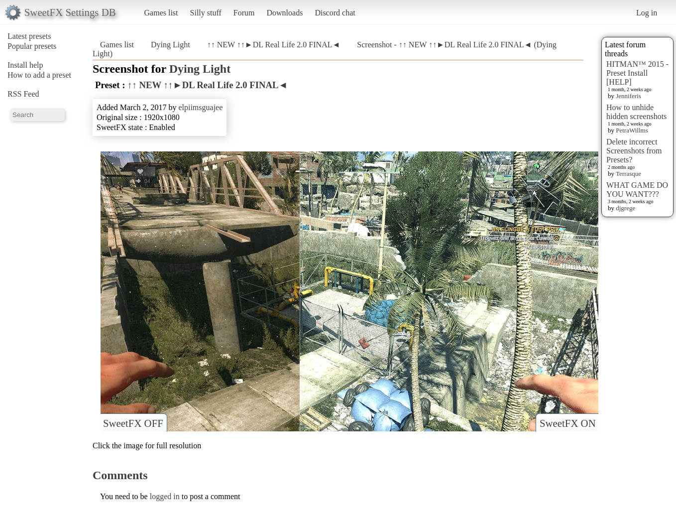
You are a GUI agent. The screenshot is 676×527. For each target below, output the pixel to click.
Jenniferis (628, 96)
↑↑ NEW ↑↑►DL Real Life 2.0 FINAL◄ (273, 44)
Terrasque (628, 173)
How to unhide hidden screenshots (636, 112)
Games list (161, 12)
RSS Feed (23, 94)
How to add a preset (39, 75)
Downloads (284, 12)
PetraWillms (632, 130)
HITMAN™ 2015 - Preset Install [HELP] (637, 73)
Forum (244, 12)
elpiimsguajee (200, 107)
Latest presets (29, 36)
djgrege (625, 208)
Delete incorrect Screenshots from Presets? (634, 150)
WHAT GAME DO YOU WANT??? (637, 189)
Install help (25, 65)
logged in (165, 496)
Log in (646, 12)
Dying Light (170, 44)
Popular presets (31, 46)
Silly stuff (206, 12)
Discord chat (335, 12)
